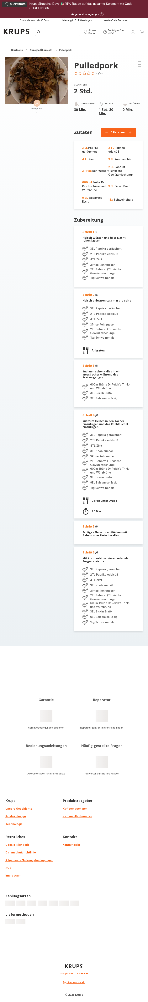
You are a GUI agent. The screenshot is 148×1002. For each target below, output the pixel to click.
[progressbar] (10, 903)
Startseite (17, 50)
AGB (8, 867)
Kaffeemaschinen (75, 808)
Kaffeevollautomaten (77, 816)
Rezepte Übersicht (41, 50)
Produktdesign (15, 816)
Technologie (14, 824)
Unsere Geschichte (18, 808)
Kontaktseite (72, 844)
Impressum (13, 875)
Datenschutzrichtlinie (20, 852)
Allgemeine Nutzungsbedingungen (29, 860)
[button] (92, 32)
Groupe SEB (66, 973)
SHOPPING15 (14, 4)
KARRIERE (82, 973)
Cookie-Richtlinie (17, 844)
